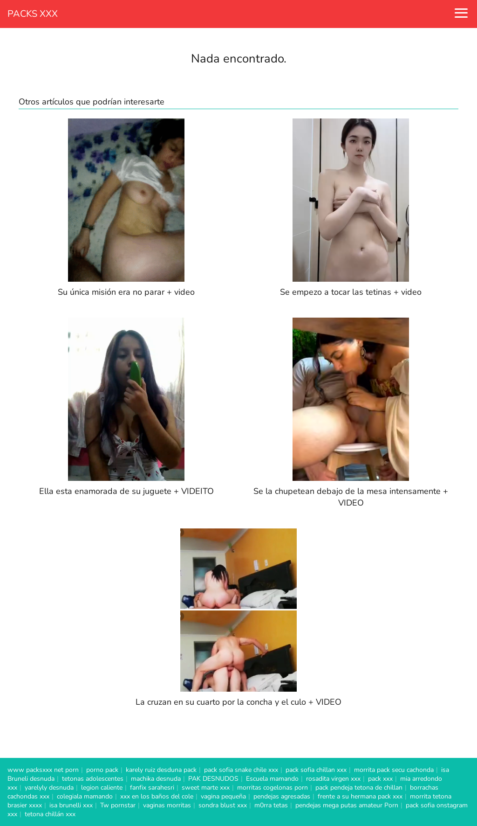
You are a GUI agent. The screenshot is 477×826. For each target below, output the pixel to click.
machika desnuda (156, 778)
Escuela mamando (272, 778)
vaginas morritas (167, 805)
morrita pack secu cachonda (394, 769)
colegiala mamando (85, 796)
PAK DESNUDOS (213, 778)
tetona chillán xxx (50, 814)
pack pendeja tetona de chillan (358, 787)
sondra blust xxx (222, 805)
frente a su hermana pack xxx (360, 796)
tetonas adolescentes (92, 778)
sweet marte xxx (206, 787)
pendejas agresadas (281, 796)
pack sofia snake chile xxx (241, 769)
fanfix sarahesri (152, 787)
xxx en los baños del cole (156, 796)
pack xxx (380, 778)
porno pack (102, 769)
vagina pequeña (223, 796)
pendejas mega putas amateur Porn (346, 805)
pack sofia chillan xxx (316, 769)
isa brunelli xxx (71, 805)
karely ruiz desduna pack (161, 769)
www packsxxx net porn (43, 769)
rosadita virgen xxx (333, 778)
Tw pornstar (118, 805)
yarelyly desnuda (49, 787)
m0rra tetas (271, 805)
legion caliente (102, 787)
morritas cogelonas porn (272, 787)
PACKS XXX (32, 13)
